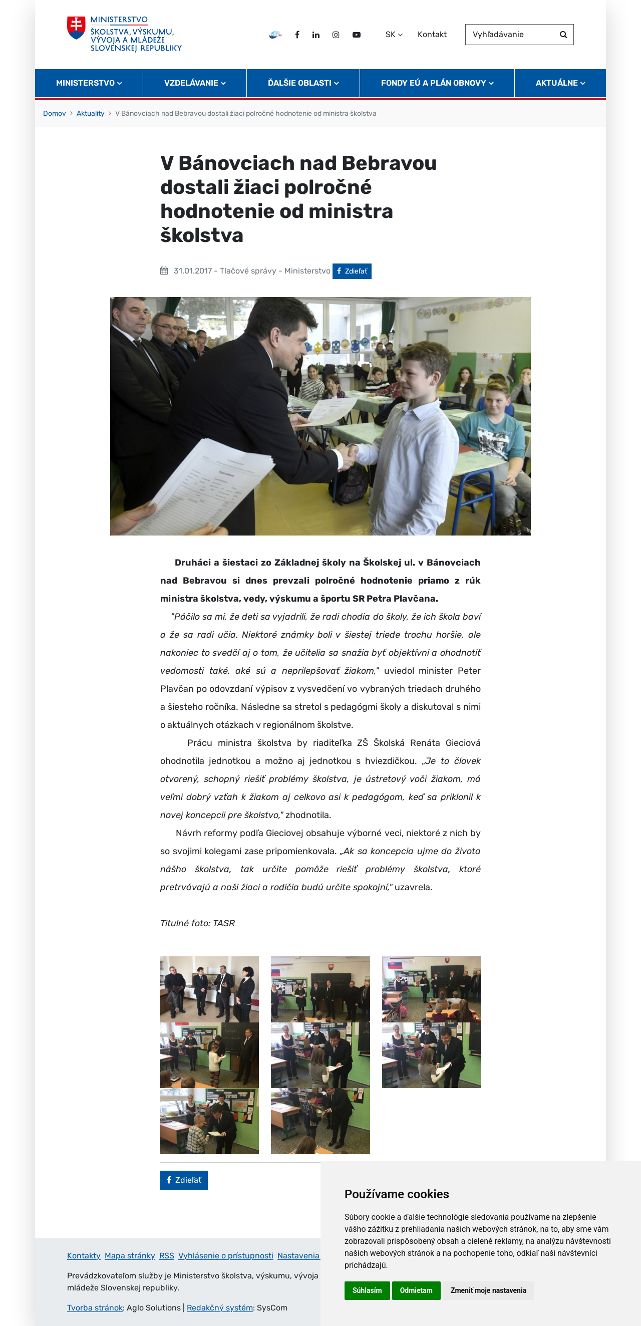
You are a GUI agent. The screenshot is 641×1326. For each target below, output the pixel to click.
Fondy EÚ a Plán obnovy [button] (433, 83)
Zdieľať (354, 271)
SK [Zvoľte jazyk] (391, 34)
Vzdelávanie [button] (191, 83)
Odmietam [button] (416, 1290)
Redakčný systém (220, 1307)
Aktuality (91, 113)
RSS (166, 1255)
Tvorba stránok (95, 1307)
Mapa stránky (130, 1255)
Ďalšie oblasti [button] (300, 83)
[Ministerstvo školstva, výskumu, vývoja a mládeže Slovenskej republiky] (124, 35)
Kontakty (84, 1255)
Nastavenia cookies (313, 1255)
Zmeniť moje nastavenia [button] (488, 1290)
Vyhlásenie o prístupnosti (225, 1255)
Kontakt (432, 34)
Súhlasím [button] (367, 1290)
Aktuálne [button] (557, 83)
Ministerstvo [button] (85, 83)
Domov (54, 113)
